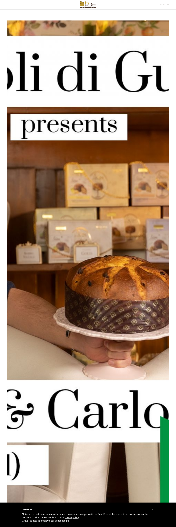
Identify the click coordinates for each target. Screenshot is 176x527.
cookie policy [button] (72, 517)
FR (168, 5)
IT (161, 5)
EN (164, 5)
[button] (152, 509)
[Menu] (8, 4)
